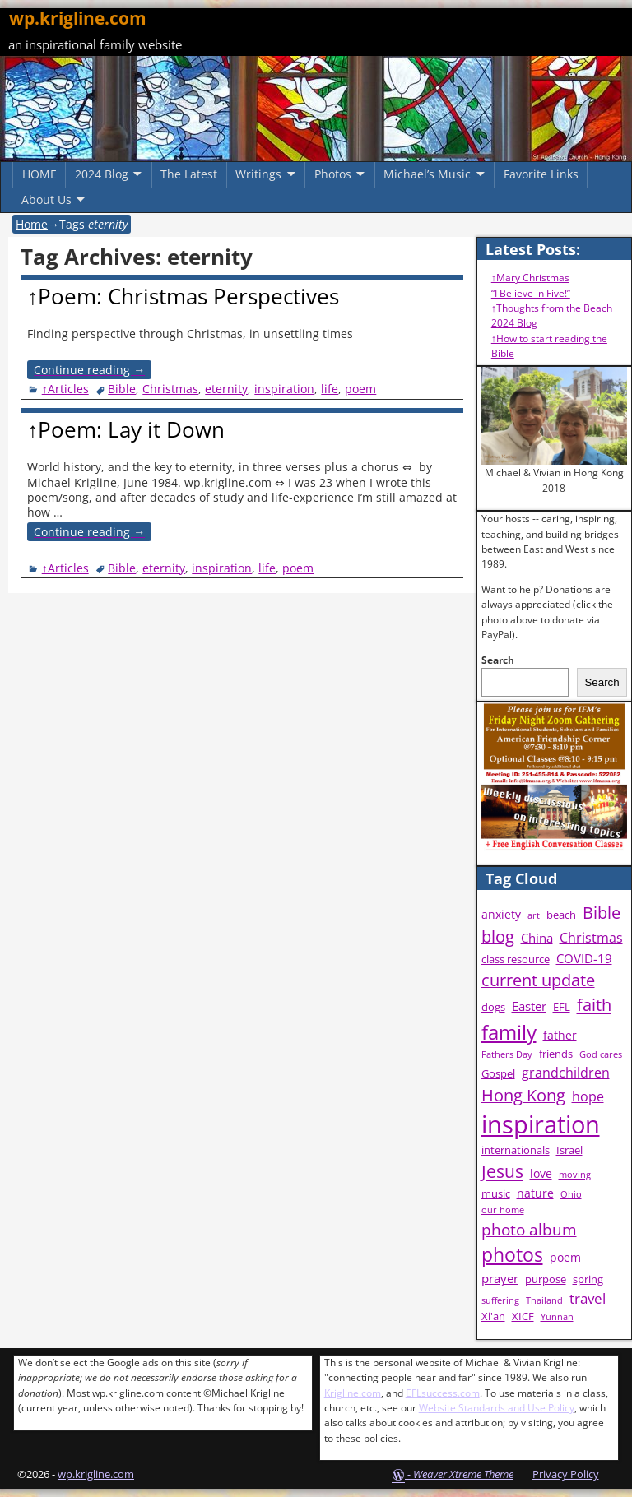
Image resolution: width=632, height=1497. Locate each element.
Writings (258, 174)
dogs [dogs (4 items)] (493, 1007)
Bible (122, 388)
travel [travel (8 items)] (587, 1298)
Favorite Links (541, 174)
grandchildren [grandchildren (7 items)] (566, 1073)
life (329, 388)
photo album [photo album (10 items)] (529, 1229)
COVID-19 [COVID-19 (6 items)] (584, 958)
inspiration (284, 388)
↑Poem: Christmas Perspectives (183, 296)
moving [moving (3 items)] (575, 1174)
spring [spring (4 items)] (588, 1279)
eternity (226, 388)
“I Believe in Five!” (530, 293)
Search (497, 660)
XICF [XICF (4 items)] (523, 1316)
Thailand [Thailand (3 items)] (544, 1300)
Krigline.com (352, 1393)
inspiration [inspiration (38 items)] (540, 1124)
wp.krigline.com (77, 18)
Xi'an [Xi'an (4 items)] (493, 1316)
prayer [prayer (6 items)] (499, 1278)
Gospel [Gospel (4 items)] (498, 1074)
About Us (46, 199)
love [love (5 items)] (541, 1173)
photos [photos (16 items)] (512, 1255)
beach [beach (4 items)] (561, 915)
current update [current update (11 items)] (538, 980)
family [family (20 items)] (509, 1031)
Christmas (170, 388)
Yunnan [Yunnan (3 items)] (557, 1317)
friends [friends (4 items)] (556, 1054)
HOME (39, 174)
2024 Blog (101, 174)
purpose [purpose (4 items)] (545, 1279)
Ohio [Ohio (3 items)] (571, 1194)
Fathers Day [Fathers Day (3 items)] (506, 1054)
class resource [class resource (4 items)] (515, 959)
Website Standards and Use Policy (496, 1408)
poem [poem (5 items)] (565, 1257)
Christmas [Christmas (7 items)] (591, 938)
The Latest (188, 174)
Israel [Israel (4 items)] (569, 1150)
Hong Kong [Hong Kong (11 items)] (523, 1095)
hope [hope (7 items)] (588, 1096)
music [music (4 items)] (495, 1194)
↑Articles (65, 388)
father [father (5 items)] (560, 1035)
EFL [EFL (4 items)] (561, 1007)
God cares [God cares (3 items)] (600, 1054)
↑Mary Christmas (530, 278)
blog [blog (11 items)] (497, 936)
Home (32, 224)
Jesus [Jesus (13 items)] (502, 1171)
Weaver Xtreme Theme (463, 1474)
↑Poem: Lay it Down (126, 429)
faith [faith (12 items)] (594, 1004)
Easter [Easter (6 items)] (529, 1006)
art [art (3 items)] (533, 915)
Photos (332, 174)
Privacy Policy (565, 1474)
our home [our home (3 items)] (502, 1210)
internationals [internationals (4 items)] (515, 1150)
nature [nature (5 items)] (535, 1193)
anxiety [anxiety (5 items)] (501, 914)
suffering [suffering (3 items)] (500, 1300)
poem (360, 388)
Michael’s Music (427, 174)
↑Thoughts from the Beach (551, 308)
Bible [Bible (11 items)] (601, 912)
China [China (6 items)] (537, 938)
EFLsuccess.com (443, 1393)
